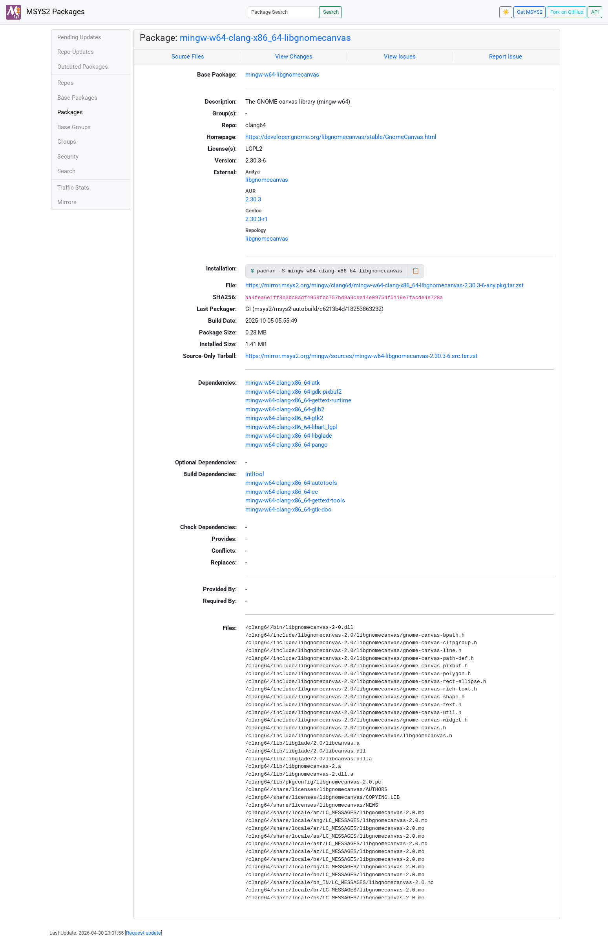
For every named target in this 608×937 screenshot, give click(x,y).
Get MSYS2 (529, 12)
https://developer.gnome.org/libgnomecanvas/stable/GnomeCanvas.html (340, 137)
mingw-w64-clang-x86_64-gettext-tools (295, 500)
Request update (143, 933)
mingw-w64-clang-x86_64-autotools (291, 482)
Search (331, 12)
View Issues (400, 56)
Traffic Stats (73, 187)
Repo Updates (75, 51)
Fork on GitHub (566, 12)
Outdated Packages (82, 66)
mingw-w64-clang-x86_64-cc (281, 491)
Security (68, 156)
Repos (65, 82)
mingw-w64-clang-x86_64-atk (282, 382)
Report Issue (505, 56)
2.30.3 (253, 199)
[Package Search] (284, 12)
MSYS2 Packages (45, 12)
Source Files (188, 56)
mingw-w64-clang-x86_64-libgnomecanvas (265, 38)
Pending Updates (79, 37)
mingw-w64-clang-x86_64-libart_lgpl (291, 427)
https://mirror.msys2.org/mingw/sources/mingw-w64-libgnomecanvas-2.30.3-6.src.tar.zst (361, 356)
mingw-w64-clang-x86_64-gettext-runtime (298, 400)
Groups (66, 141)
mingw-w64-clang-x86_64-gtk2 (284, 418)
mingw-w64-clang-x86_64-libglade (288, 435)
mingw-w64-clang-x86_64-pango (286, 444)
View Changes (293, 56)
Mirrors (67, 202)
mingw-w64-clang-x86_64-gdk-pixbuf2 (293, 391)
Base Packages (77, 97)
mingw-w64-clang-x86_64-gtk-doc (288, 509)
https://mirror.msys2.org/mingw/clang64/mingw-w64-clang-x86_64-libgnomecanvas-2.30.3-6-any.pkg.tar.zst (384, 285)
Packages (70, 112)
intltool (254, 474)
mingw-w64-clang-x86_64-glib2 (284, 409)
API (595, 12)
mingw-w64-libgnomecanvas (282, 74)
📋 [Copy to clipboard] (416, 270)
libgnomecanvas (266, 179)
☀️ (506, 12)
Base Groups (74, 127)
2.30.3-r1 (256, 219)
